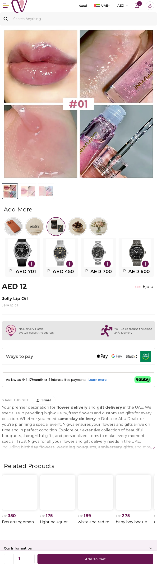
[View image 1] (10, 191)
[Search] (78, 19)
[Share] (43, 400)
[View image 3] (46, 191)
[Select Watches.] (55, 226)
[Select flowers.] (98, 226)
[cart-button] (137, 6)
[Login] (150, 5)
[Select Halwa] (77, 226)
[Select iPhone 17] (13, 226)
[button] (22, 257)
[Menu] (6, 5)
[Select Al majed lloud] (34, 226)
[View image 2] (28, 191)
